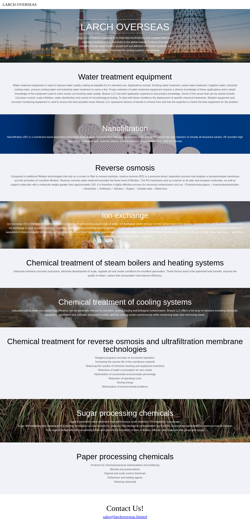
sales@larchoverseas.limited (125, 517)
